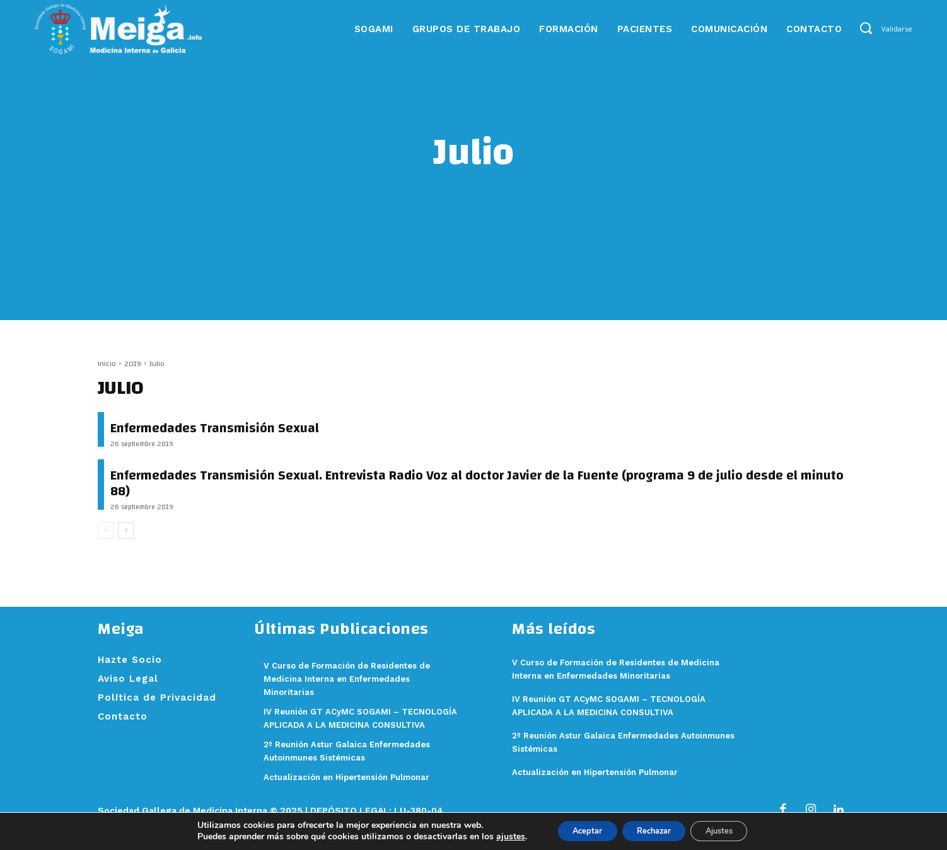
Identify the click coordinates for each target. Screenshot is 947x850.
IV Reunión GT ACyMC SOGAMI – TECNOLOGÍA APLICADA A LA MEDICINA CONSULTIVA (356, 725)
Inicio (107, 363)
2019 (132, 363)
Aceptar (575, 830)
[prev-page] (105, 530)
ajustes (493, 836)
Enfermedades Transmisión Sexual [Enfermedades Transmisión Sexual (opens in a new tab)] (214, 428)
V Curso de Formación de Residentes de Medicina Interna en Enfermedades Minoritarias (359, 679)
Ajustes (730, 830)
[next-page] (126, 530)
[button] (865, 28)
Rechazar (653, 830)
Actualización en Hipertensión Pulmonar (359, 790)
